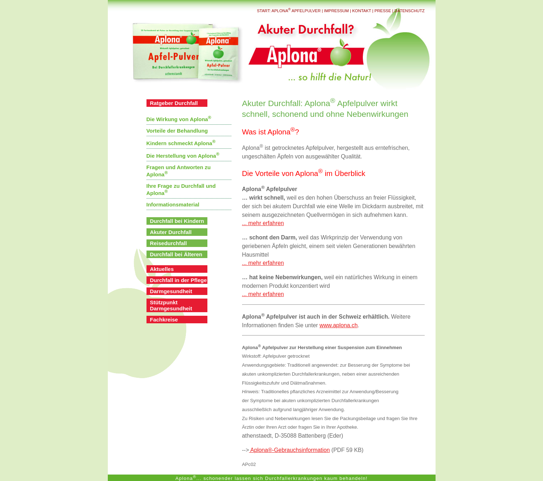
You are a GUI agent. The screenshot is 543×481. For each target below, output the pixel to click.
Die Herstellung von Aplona (183, 156)
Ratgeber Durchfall (174, 103)
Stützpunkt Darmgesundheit (171, 305)
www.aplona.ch (338, 325)
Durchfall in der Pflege (178, 280)
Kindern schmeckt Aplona (181, 143)
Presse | (383, 11)
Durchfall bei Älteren (176, 254)
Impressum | (338, 11)
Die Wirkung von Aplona (178, 119)
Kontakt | (363, 11)
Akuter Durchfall (171, 232)
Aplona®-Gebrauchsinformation (289, 450)
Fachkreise (164, 319)
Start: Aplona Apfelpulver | (290, 11)
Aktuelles (162, 269)
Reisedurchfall (168, 243)
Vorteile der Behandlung (177, 131)
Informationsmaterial (173, 204)
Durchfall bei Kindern (177, 221)
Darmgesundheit (171, 291)
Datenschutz (409, 11)
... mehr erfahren (263, 223)
